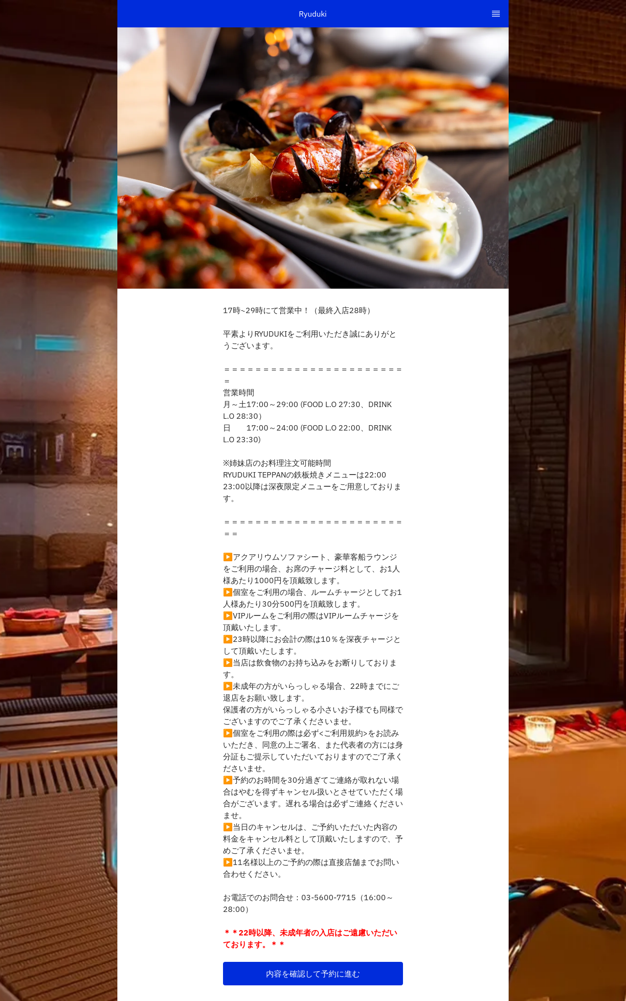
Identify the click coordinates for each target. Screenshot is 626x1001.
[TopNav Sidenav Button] (496, 13)
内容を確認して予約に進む (313, 973)
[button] (313, 973)
